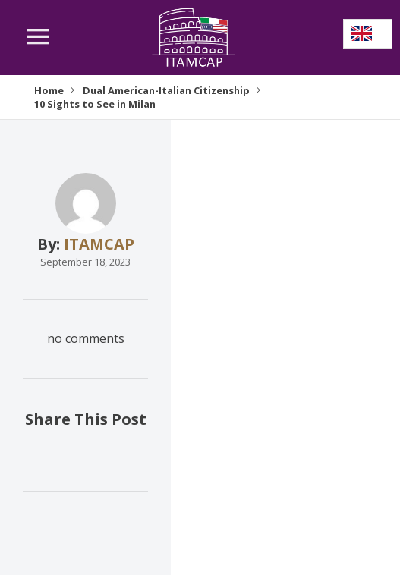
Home (49, 90)
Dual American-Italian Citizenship (166, 90)
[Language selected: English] (367, 34)
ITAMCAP (99, 244)
